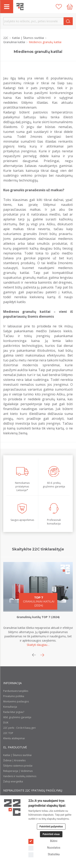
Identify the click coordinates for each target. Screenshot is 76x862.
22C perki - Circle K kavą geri (19, 728)
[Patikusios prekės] (59, 7)
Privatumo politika (13, 696)
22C (6, 38)
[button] (42, 655)
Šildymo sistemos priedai (17, 765)
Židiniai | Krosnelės (14, 760)
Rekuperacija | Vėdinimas (18, 771)
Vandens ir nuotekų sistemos (19, 776)
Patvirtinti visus (51, 834)
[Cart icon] (70, 7)
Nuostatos (44, 848)
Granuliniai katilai (14, 42)
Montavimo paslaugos (16, 701)
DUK (5, 722)
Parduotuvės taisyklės (15, 691)
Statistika (44, 854)
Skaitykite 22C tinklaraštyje (38, 549)
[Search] (68, 21)
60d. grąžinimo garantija (17, 717)
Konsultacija (10, 706)
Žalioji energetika (13, 781)
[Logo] (12, 807)
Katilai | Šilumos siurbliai (28, 38)
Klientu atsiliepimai (14, 738)
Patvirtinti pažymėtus (51, 826)
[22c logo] (20, 6)
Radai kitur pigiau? (13, 712)
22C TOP (8, 733)
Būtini (42, 841)
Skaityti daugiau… (38, 645)
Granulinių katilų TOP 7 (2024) (38, 617)
